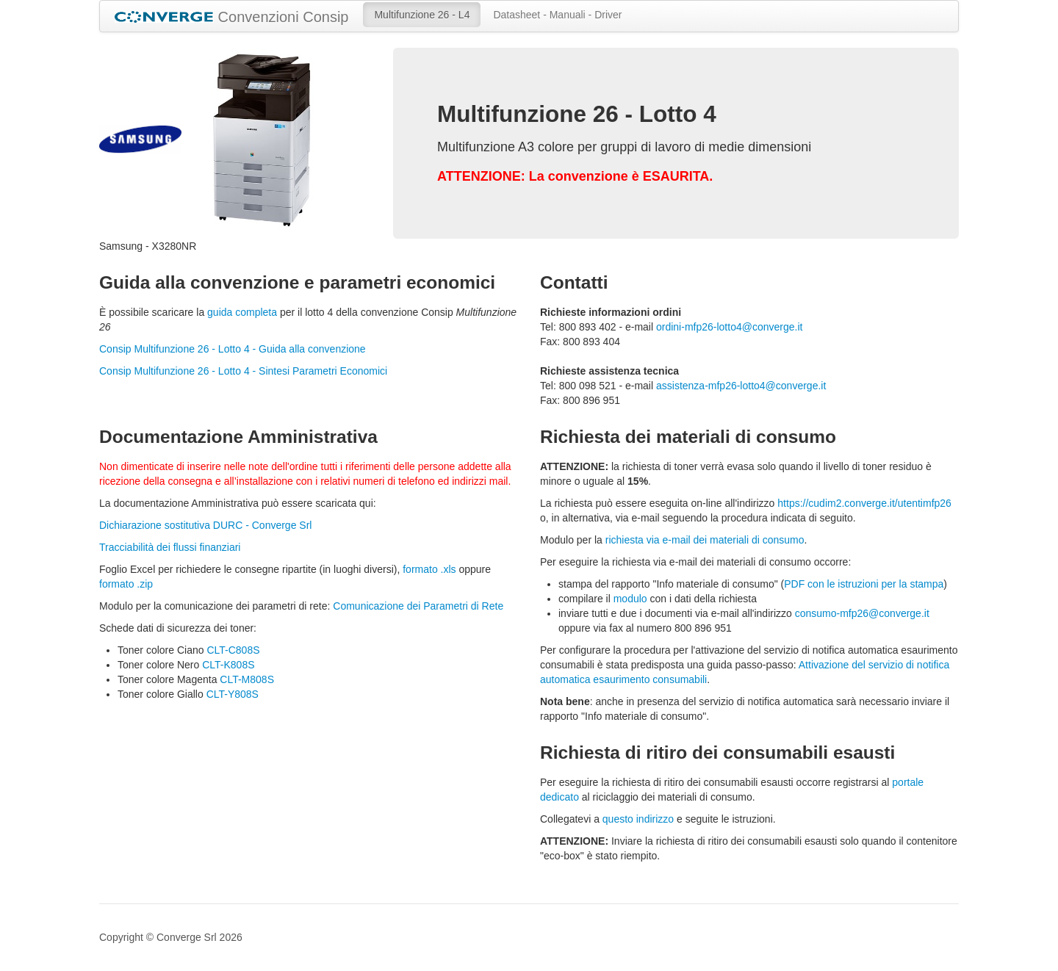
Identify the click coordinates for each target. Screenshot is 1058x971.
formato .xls (429, 569)
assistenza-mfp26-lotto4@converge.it (741, 385)
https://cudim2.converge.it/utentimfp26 (864, 503)
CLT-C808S (232, 650)
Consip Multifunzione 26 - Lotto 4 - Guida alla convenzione (232, 349)
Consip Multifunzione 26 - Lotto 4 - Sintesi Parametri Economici (243, 371)
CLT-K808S (228, 665)
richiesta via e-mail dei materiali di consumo (705, 540)
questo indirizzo (638, 819)
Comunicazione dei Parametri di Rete (418, 606)
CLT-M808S (247, 679)
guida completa (242, 312)
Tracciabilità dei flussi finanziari (169, 547)
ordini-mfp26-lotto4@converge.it (729, 327)
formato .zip (126, 584)
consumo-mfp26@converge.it (862, 613)
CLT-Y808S (232, 694)
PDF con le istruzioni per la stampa (863, 584)
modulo (630, 598)
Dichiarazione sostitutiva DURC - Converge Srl (205, 525)
